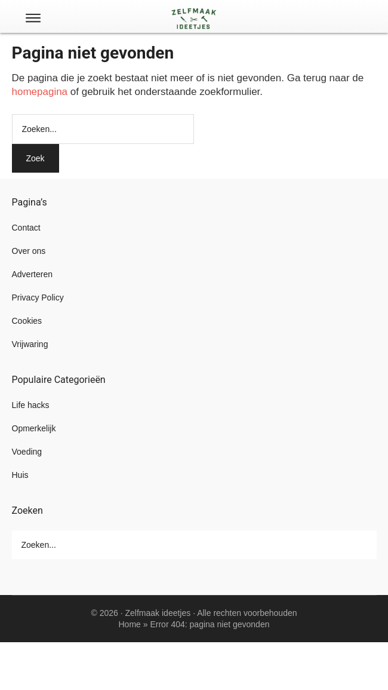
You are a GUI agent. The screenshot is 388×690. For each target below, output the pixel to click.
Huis (20, 475)
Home (130, 624)
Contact (26, 227)
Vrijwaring (30, 344)
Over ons (29, 251)
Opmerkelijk (34, 428)
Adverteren (32, 274)
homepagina (40, 91)
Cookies (27, 321)
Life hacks (31, 405)
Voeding (27, 451)
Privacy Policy (38, 297)
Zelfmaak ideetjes (158, 613)
